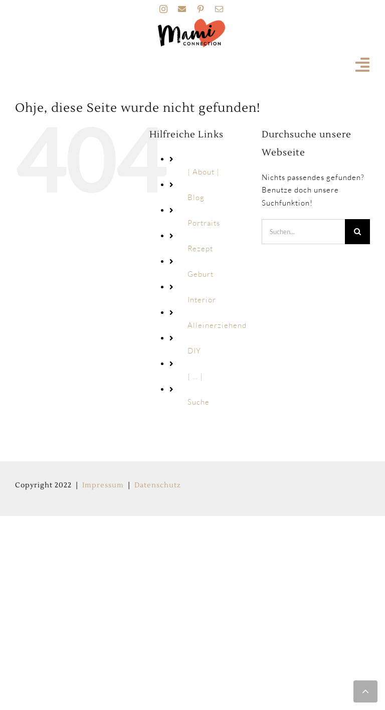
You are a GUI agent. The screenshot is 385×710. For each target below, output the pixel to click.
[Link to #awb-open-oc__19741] (362, 65)
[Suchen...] (303, 231)
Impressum (103, 485)
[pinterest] (201, 9)
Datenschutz (157, 485)
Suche (198, 402)
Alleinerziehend (217, 325)
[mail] (219, 9)
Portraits (203, 223)
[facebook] (182, 9)
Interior (201, 299)
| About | (203, 171)
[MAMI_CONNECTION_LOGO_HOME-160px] (191, 22)
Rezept (200, 248)
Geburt (200, 274)
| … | (195, 376)
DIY (194, 351)
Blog (196, 197)
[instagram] (163, 9)
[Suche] (357, 231)
